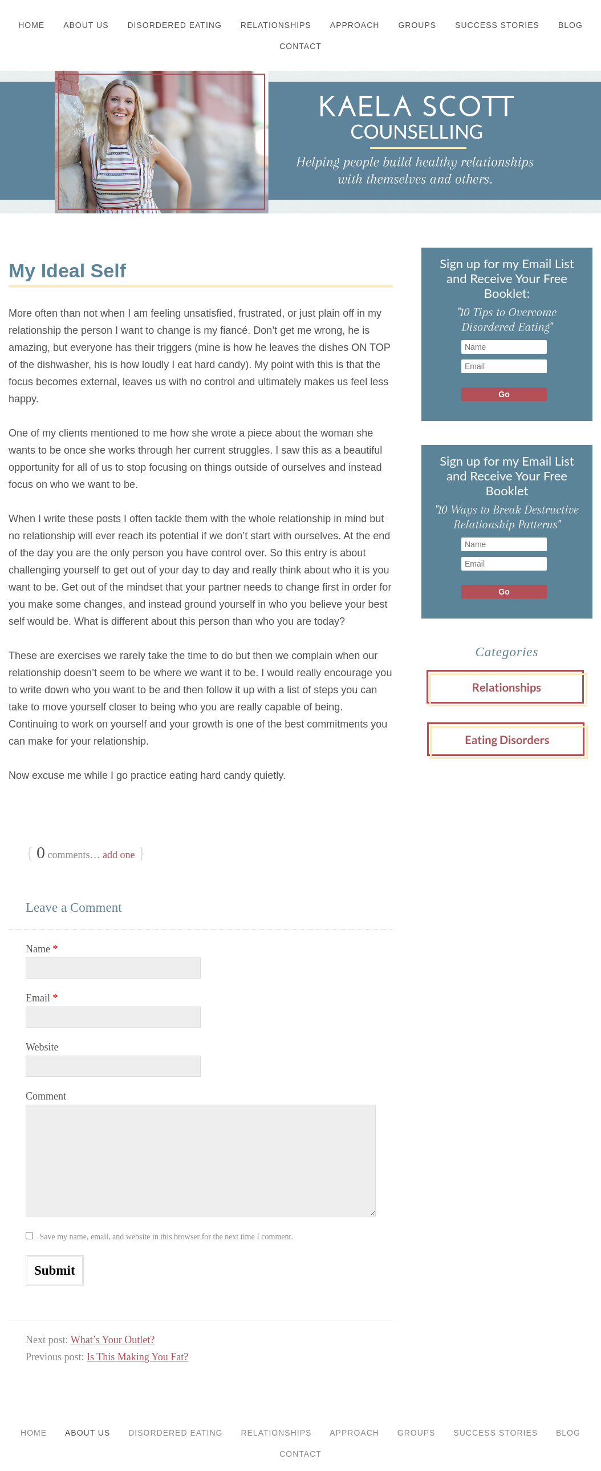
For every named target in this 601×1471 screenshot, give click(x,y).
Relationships (276, 25)
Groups (417, 25)
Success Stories (497, 25)
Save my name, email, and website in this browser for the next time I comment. (166, 1236)
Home (31, 25)
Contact (300, 46)
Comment (46, 1096)
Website (42, 1047)
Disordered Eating (175, 25)
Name (42, 949)
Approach (355, 25)
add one (119, 854)
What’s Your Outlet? (113, 1339)
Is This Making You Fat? (137, 1357)
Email (42, 998)
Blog (570, 25)
